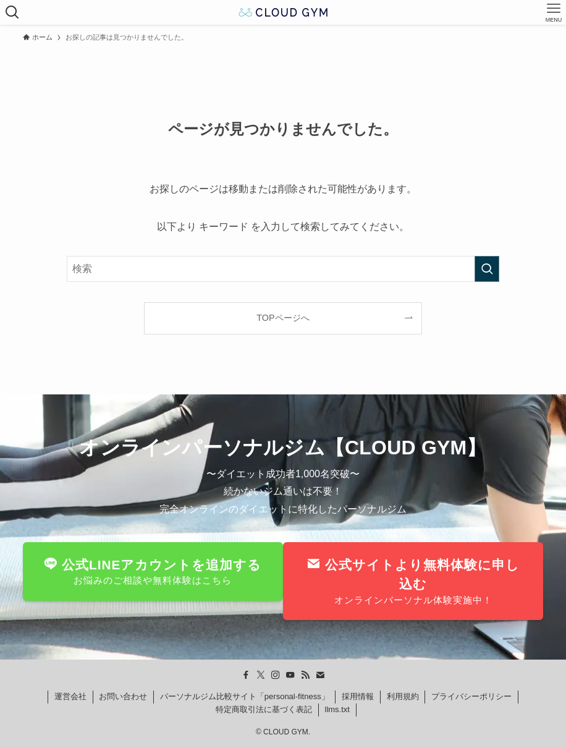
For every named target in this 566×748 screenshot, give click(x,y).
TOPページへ (282, 318)
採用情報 (358, 696)
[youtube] (290, 675)
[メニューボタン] (553, 12)
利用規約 (403, 696)
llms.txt (337, 709)
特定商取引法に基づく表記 (264, 709)
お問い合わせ (123, 696)
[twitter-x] (260, 675)
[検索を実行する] (487, 269)
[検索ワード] (283, 269)
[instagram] (275, 675)
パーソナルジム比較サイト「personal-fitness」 (244, 696)
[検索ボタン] (12, 12)
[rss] (305, 675)
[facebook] (245, 675)
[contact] (320, 675)
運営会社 (70, 696)
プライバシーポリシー (471, 696)
